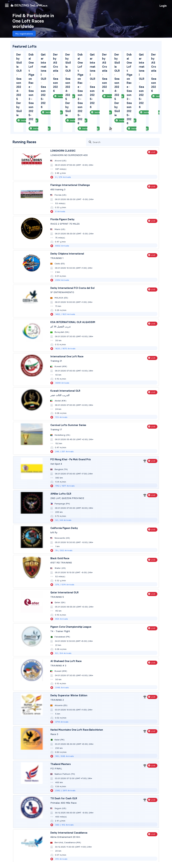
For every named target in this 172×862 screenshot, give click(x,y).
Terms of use (10, 847)
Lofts (5, 837)
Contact (24, 847)
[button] (7, 5)
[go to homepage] (29, 5)
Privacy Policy (40, 847)
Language (151, 854)
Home (6, 832)
